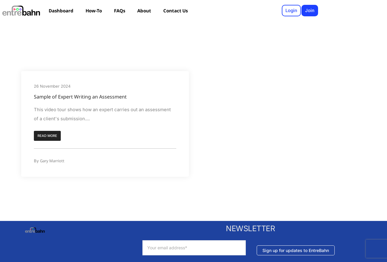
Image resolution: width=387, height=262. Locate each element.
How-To (94, 11)
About (144, 11)
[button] (47, 136)
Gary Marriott (52, 160)
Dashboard (61, 11)
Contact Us (175, 11)
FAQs (119, 11)
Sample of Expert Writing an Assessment (80, 96)
